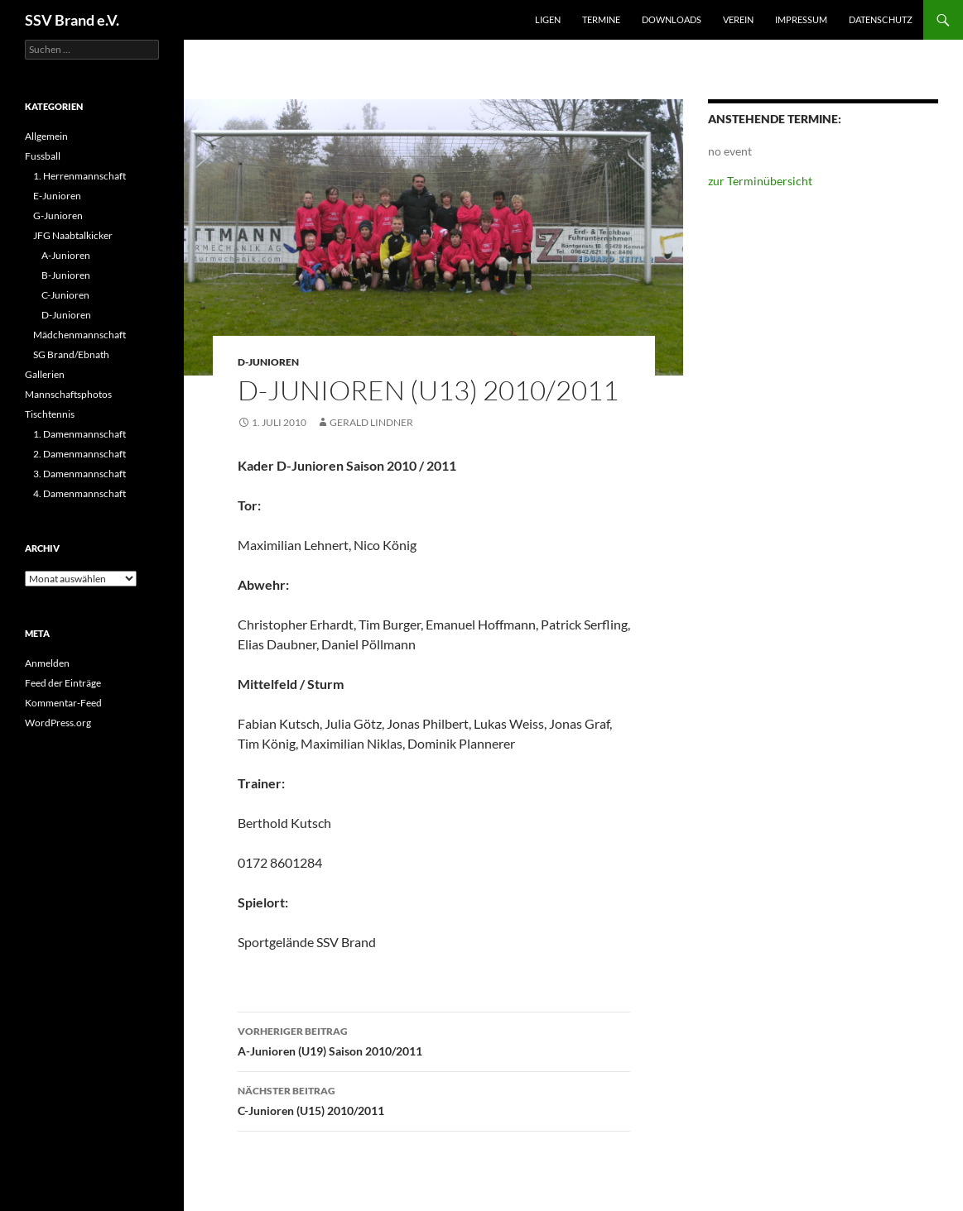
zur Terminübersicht (760, 181)
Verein (738, 19)
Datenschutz (880, 19)
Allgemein (46, 136)
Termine (601, 19)
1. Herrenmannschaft (79, 176)
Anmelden (47, 663)
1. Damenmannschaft (79, 434)
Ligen (548, 19)
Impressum (801, 19)
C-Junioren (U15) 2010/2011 (434, 1099)
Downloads (671, 19)
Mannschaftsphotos (68, 394)
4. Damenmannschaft (79, 493)
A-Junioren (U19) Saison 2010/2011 (434, 1040)
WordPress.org (58, 722)
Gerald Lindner (371, 422)
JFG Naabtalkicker (73, 235)
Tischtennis (50, 414)
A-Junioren (65, 255)
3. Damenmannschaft (79, 473)
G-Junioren (58, 215)
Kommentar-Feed (63, 702)
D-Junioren (268, 362)
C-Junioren (65, 295)
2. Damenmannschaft (79, 454)
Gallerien (45, 374)
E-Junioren (57, 195)
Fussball (42, 156)
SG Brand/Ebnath (71, 354)
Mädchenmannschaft (79, 334)
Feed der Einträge (63, 683)
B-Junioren (65, 275)
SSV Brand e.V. (72, 20)
